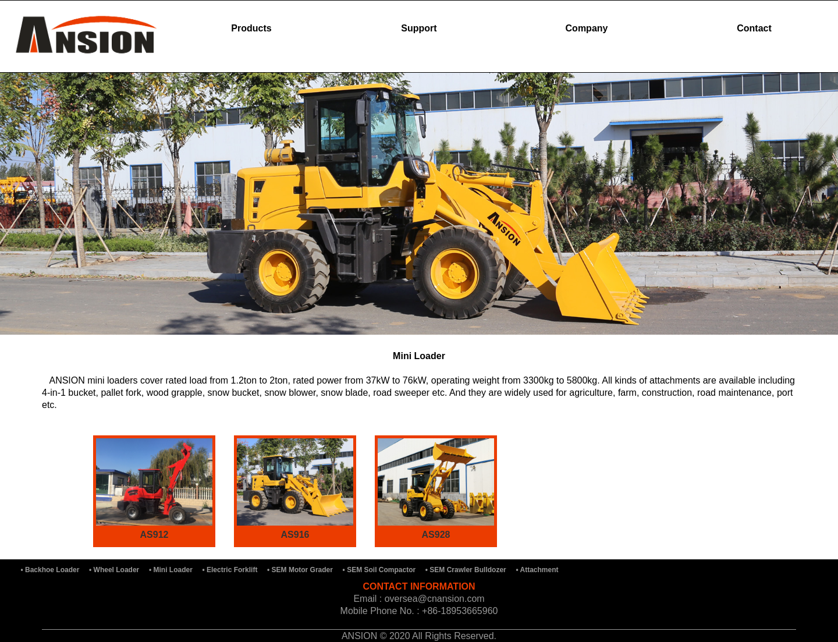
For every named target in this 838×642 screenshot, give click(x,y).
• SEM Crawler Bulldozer (466, 570)
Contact (754, 28)
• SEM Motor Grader (301, 570)
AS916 (295, 535)
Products (251, 28)
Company (587, 28)
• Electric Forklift (231, 570)
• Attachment (538, 570)
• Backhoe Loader (51, 570)
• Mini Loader (171, 570)
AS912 (154, 535)
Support (418, 28)
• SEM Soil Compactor (380, 570)
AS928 (436, 535)
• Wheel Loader (115, 570)
